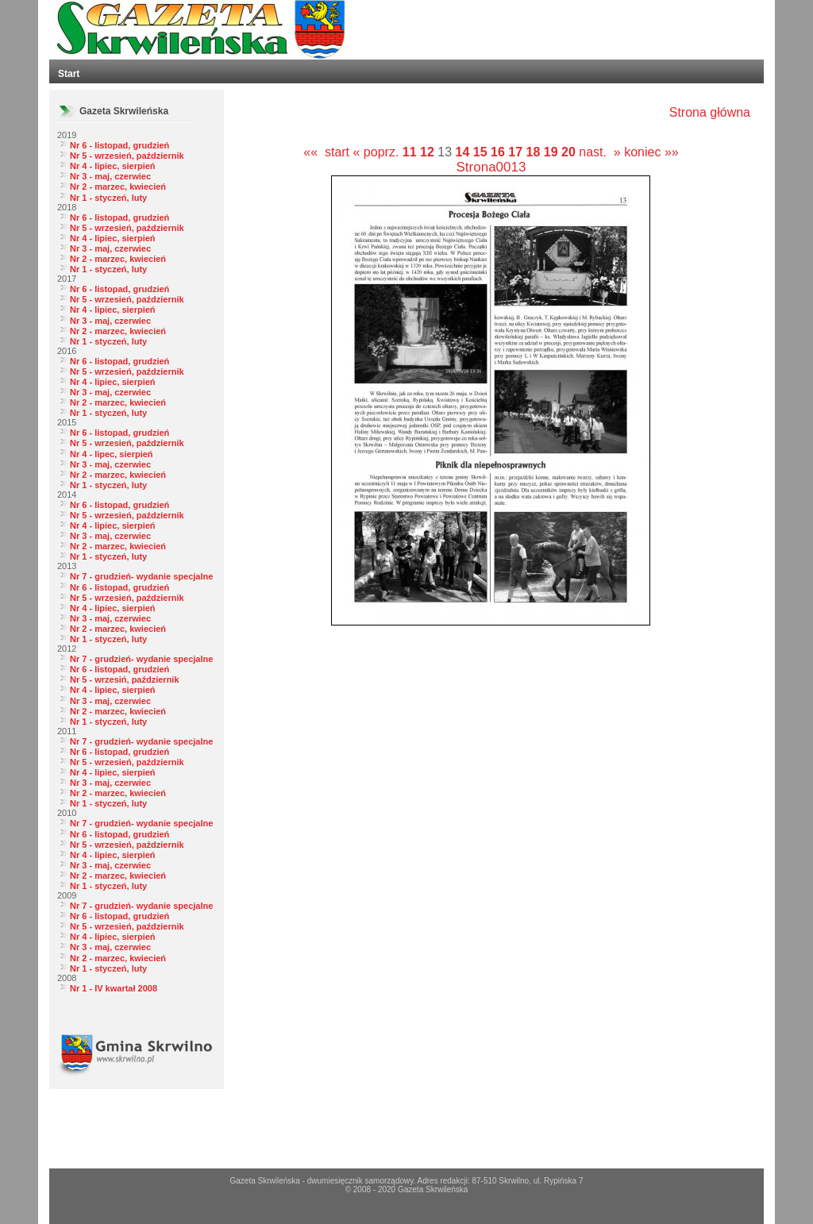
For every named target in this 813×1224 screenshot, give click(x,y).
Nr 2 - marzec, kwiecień (118, 186)
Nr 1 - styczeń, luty (108, 197)
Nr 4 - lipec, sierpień (111, 454)
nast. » (599, 152)
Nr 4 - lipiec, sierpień (113, 166)
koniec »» (651, 152)
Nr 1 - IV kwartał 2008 (113, 988)
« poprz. (378, 152)
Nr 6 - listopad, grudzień (119, 145)
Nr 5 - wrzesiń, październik (124, 679)
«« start (326, 152)
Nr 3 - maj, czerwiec (110, 176)
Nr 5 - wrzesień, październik (127, 155)
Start (68, 73)
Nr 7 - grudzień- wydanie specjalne (141, 576)
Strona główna (709, 112)
